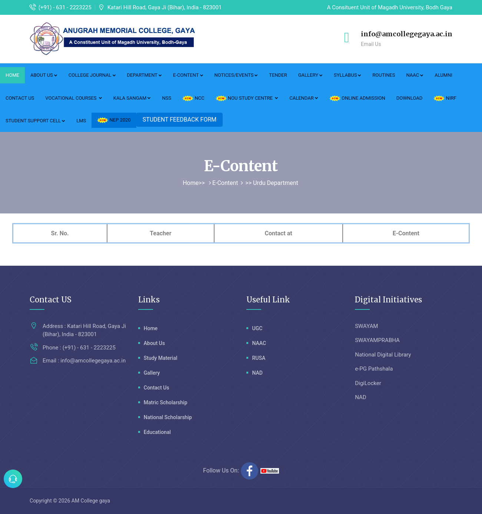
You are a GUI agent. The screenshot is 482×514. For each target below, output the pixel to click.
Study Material (160, 358)
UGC (257, 328)
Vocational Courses (73, 98)
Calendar (303, 98)
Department (144, 75)
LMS (81, 120)
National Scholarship (168, 417)
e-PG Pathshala (374, 368)
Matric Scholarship (165, 402)
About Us (43, 75)
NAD (257, 373)
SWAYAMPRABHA (377, 340)
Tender (278, 75)
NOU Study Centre (247, 98)
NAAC (414, 75)
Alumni (443, 75)
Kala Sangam (132, 98)
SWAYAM (366, 326)
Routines (383, 75)
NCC (193, 98)
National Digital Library (383, 354)
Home (12, 75)
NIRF (444, 98)
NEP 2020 (114, 120)
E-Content (188, 75)
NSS (166, 98)
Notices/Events (236, 75)
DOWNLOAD (409, 98)
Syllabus (347, 75)
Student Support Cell (35, 120)
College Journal (92, 75)
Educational (157, 432)
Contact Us (20, 98)
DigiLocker (368, 383)
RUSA (258, 358)
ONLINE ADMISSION (357, 98)
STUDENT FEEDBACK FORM (179, 119)
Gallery (310, 75)
